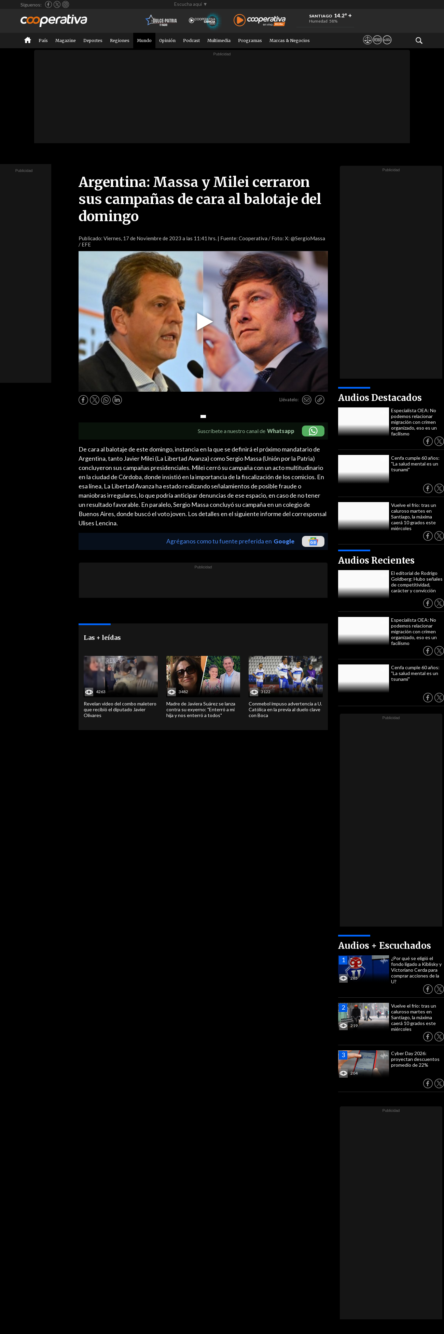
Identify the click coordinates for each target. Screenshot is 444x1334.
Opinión (167, 40)
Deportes (92, 40)
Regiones (119, 40)
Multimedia (219, 40)
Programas (250, 40)
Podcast (191, 40)
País (43, 40)
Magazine (65, 40)
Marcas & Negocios (289, 40)
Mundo (144, 40)
